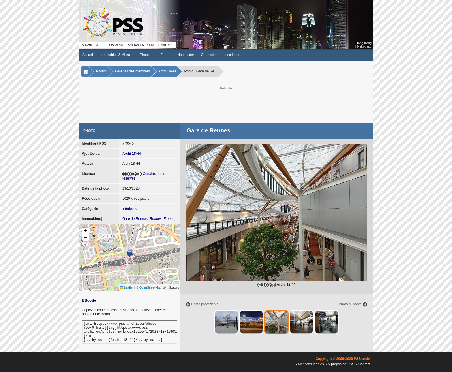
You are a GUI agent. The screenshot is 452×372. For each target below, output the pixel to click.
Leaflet (126, 287)
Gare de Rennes (135, 219)
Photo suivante (350, 304)
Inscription (232, 55)
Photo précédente (205, 304)
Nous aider (185, 55)
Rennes (155, 219)
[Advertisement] (226, 104)
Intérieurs (129, 209)
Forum (166, 55)
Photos (147, 55)
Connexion (209, 55)
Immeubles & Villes (117, 55)
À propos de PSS (341, 364)
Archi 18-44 (167, 71)
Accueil (88, 55)
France (168, 219)
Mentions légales (311, 364)
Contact (364, 364)
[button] (129, 254)
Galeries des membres (132, 71)
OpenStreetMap (150, 287)
